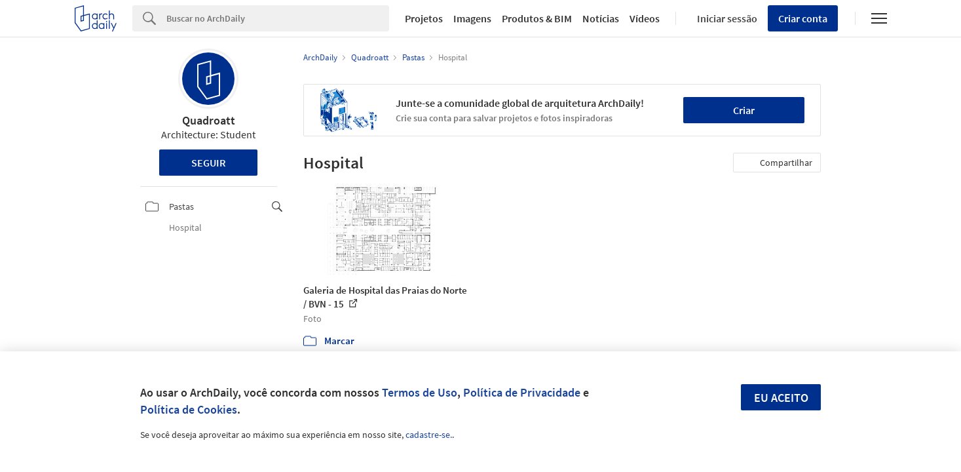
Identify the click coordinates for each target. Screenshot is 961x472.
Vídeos (645, 18)
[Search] (278, 18)
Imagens (472, 18)
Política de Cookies (188, 409)
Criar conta (802, 18)
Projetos (424, 18)
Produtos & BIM (537, 18)
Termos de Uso (419, 392)
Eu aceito (781, 397)
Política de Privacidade (521, 392)
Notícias (600, 18)
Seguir (208, 162)
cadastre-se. (428, 435)
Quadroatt (208, 120)
